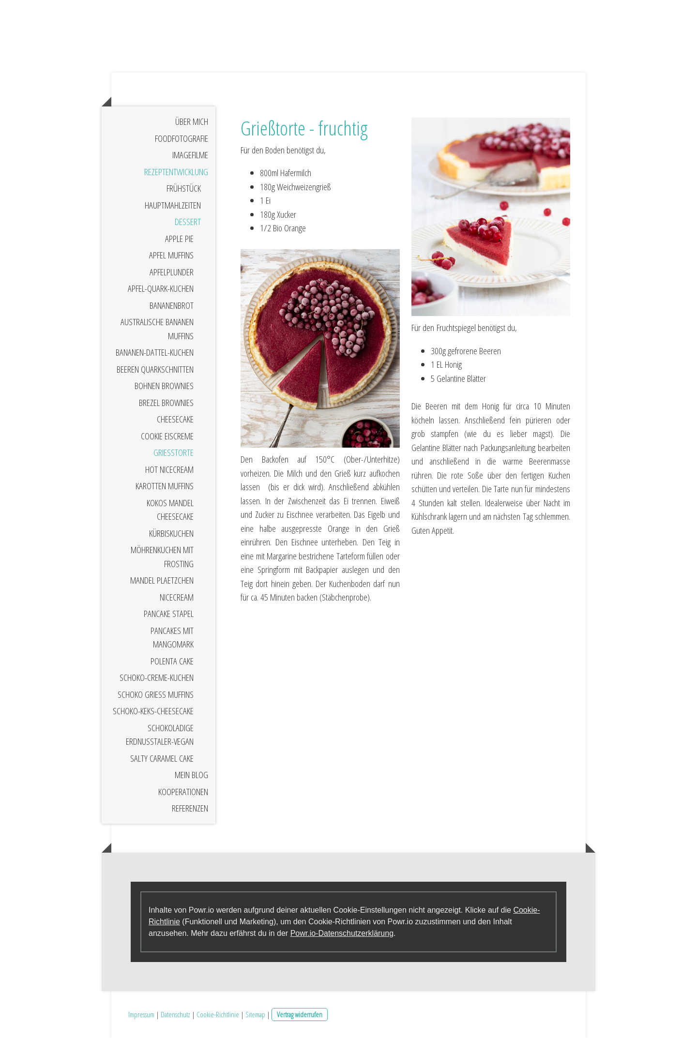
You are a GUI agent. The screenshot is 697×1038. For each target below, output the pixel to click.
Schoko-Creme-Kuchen (157, 677)
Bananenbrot (172, 305)
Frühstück (184, 188)
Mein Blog (191, 774)
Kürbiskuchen (171, 533)
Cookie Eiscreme (167, 436)
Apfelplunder (172, 272)
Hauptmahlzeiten (173, 205)
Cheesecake (175, 419)
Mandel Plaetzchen (162, 580)
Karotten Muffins (165, 486)
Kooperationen (183, 791)
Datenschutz (175, 1014)
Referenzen (190, 808)
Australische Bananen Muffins (157, 329)
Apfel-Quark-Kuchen (161, 288)
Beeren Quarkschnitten (155, 369)
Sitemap (255, 1014)
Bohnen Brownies (164, 385)
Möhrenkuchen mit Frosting (162, 556)
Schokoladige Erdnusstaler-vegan (160, 735)
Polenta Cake (172, 661)
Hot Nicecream (169, 469)
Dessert (188, 221)
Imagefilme (190, 155)
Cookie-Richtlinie (218, 1014)
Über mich (191, 121)
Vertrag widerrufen (299, 1014)
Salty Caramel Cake (162, 758)
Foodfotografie (181, 138)
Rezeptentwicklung (176, 171)
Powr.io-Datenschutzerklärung (342, 933)
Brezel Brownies (166, 402)
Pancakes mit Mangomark (172, 637)
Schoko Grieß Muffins (156, 694)
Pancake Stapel (169, 613)
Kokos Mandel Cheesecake (170, 509)
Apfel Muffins (171, 255)
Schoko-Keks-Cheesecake (153, 711)
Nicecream (177, 597)
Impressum (141, 1014)
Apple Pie (179, 238)
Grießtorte (173, 452)
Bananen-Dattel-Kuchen (155, 352)
